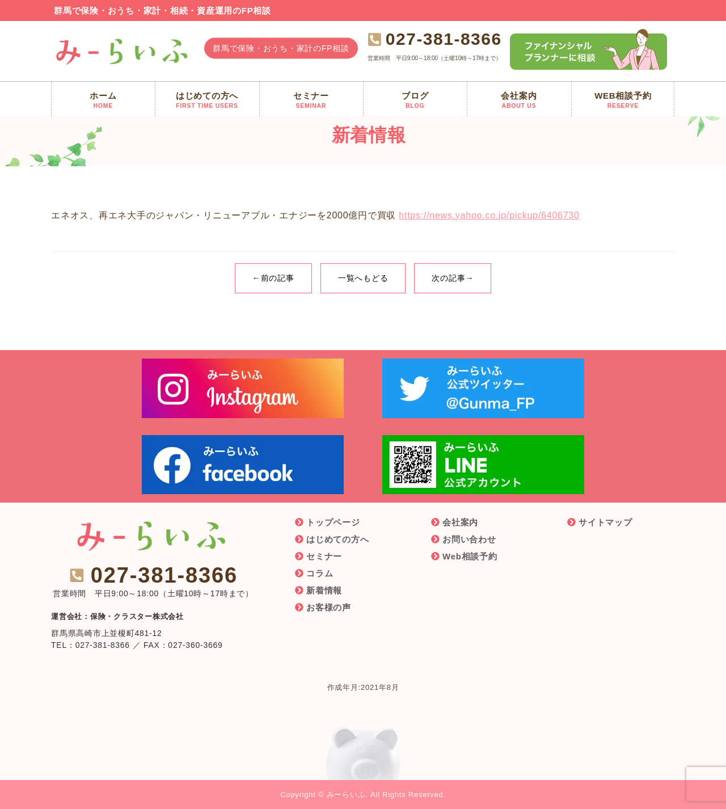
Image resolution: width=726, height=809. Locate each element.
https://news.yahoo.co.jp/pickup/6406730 (489, 215)
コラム (319, 573)
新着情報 (324, 590)
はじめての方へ (337, 539)
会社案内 (460, 522)
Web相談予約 (469, 556)
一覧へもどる (363, 278)
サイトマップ (605, 522)
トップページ (333, 522)
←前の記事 (273, 278)
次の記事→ (453, 278)
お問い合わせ (469, 539)
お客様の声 (328, 607)
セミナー (324, 556)
